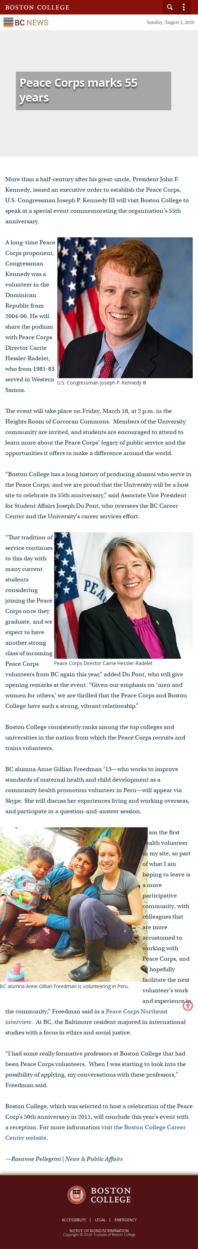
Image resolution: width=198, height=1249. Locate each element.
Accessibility (74, 1219)
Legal (100, 1219)
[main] (99, 611)
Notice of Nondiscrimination (99, 1230)
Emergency (125, 1219)
